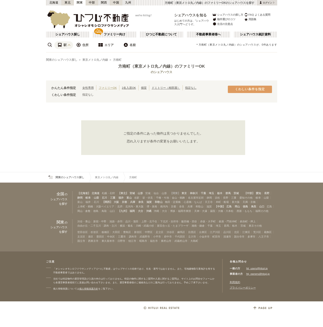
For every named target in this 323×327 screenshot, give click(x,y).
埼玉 (211, 193)
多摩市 (251, 236)
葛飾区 (268, 232)
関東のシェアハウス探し (61, 59)
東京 (184, 193)
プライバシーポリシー (243, 287)
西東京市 (93, 240)
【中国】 (220, 206)
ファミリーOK (108, 87)
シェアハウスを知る (190, 15)
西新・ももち (244, 211)
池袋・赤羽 (115, 221)
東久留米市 (108, 240)
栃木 (219, 193)
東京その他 (255, 225)
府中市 (168, 236)
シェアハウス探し (67, 34)
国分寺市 (239, 236)
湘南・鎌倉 (198, 225)
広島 (229, 206)
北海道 (53, 2)
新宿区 (138, 232)
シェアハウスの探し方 (227, 14)
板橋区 (105, 232)
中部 (92, 2)
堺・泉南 (152, 206)
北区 (236, 232)
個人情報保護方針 (88, 288)
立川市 (192, 236)
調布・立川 (110, 225)
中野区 (149, 232)
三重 (112, 197)
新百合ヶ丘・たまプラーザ (172, 225)
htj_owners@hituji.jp (258, 273)
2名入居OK (129, 87)
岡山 (237, 206)
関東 (80, 2)
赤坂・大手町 (208, 221)
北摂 (119, 206)
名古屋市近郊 (196, 197)
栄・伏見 (147, 197)
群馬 (228, 193)
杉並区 (94, 232)
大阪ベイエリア (105, 206)
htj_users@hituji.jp (257, 268)
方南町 (117, 59)
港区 (90, 236)
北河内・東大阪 (134, 206)
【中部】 (249, 193)
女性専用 (88, 87)
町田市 (216, 236)
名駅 (136, 197)
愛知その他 (246, 197)
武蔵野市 (145, 236)
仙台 (156, 193)
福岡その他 (261, 211)
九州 (128, 2)
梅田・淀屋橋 (173, 202)
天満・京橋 (249, 202)
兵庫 (132, 202)
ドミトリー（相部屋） (166, 87)
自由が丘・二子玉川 (89, 225)
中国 (116, 2)
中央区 (111, 236)
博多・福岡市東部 (180, 211)
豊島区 (127, 232)
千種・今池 (162, 197)
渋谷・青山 (83, 221)
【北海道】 (83, 193)
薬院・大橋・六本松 (222, 211)
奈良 (141, 202)
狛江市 (132, 240)
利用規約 (235, 282)
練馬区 (181, 232)
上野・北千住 (149, 221)
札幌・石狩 (108, 193)
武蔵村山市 (180, 240)
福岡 (132, 211)
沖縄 (148, 211)
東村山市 (166, 240)
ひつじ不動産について (161, 34)
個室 (144, 87)
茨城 (236, 193)
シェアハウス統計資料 (255, 34)
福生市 (154, 240)
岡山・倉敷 (83, 211)
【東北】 (123, 193)
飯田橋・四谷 (189, 221)
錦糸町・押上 (248, 221)
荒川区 (257, 232)
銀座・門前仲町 (228, 221)
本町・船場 (222, 202)
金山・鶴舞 (178, 197)
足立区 (160, 232)
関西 (104, 2)
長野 (266, 193)
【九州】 (123, 211)
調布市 (133, 236)
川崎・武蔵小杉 (145, 225)
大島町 (194, 240)
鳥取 (253, 206)
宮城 (132, 193)
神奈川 (194, 193)
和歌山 (159, 202)
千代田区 (180, 236)
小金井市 (204, 236)
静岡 (80, 197)
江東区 (246, 232)
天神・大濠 (200, 211)
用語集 (250, 19)
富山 (129, 197)
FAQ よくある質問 (257, 14)
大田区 (116, 232)
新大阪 (236, 202)
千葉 (203, 193)
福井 (121, 197)
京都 (124, 202)
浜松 (217, 197)
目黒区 (192, 232)
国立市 (81, 240)
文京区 (81, 236)
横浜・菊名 (126, 225)
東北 (67, 2)
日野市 (121, 240)
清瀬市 (227, 236)
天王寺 (209, 202)
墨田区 (100, 236)
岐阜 (88, 197)
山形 (140, 193)
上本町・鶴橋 (85, 206)
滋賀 (149, 202)
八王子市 (263, 236)
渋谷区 (170, 232)
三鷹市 (122, 236)
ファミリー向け (114, 34)
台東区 (203, 232)
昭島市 (143, 240)
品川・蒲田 (131, 221)
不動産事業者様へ (208, 34)
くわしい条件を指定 (250, 89)
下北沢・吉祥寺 (169, 221)
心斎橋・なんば (193, 202)
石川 (104, 197)
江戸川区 (215, 232)
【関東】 (175, 193)
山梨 (96, 197)
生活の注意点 (222, 24)
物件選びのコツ (223, 19)
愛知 (258, 193)
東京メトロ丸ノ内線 (95, 59)
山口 (261, 206)
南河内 (164, 206)
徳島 (245, 206)
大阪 (116, 202)
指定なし (191, 87)
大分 (140, 211)
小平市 (157, 236)
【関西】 (107, 202)
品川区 (227, 232)
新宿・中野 (99, 221)
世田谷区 (82, 232)
